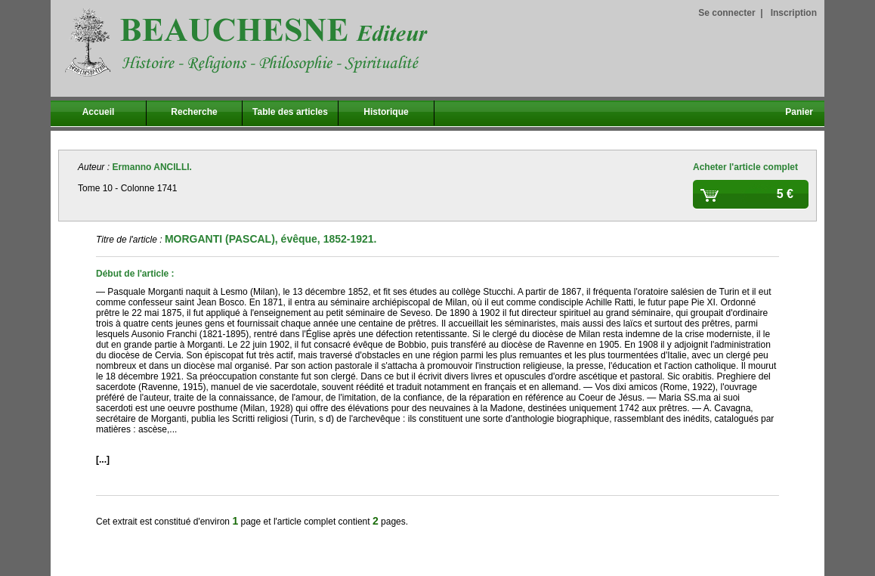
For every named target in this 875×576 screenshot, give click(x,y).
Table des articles (290, 112)
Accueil (98, 112)
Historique (385, 112)
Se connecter (726, 13)
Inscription (794, 13)
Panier (799, 112)
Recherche (194, 112)
